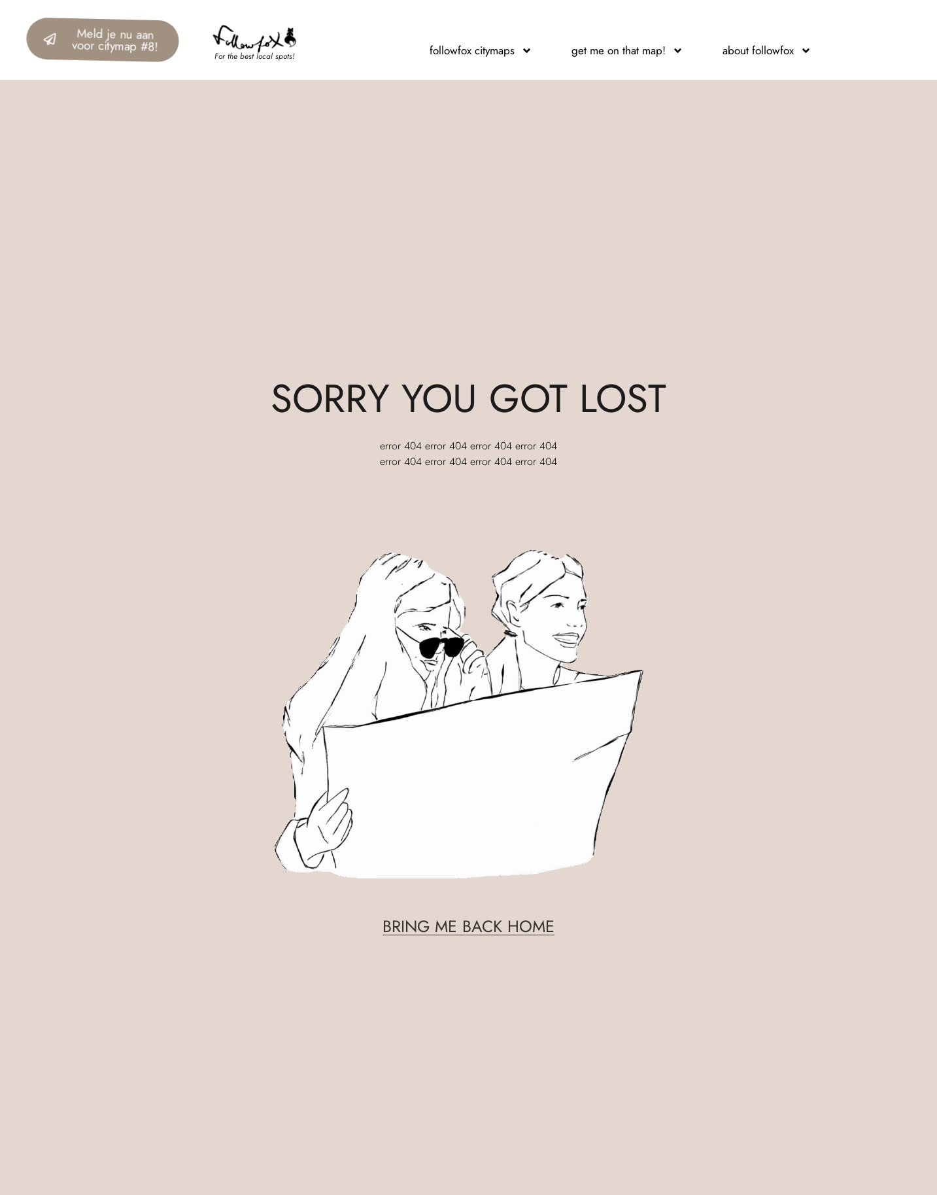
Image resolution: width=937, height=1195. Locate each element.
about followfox (767, 50)
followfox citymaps (481, 50)
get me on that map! (627, 50)
